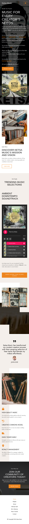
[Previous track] (4, 239)
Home (14, 499)
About (14, 504)
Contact (14, 514)
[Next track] (7, 239)
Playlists (3, 37)
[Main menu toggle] (25, 3)
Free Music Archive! (6, 61)
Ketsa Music (7, 3)
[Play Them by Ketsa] (5, 232)
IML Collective (14, 509)
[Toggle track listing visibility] (24, 239)
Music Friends (22, 37)
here (11, 47)
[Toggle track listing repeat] (10, 239)
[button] (24, 243)
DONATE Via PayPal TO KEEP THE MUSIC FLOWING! (14, 275)
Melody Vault (12, 37)
